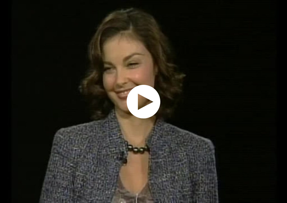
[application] (143, 101)
